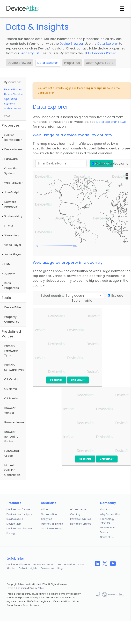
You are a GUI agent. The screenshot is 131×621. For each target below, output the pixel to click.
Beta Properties (11, 285)
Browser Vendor (10, 410)
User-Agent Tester (100, 63)
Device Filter (12, 307)
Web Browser (13, 183)
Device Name (13, 149)
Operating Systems (10, 101)
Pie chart (56, 380)
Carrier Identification (13, 137)
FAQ (7, 116)
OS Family (11, 398)
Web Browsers (12, 108)
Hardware (11, 159)
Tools (6, 297)
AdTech (45, 509)
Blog (60, 568)
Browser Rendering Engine (11, 436)
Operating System (11, 171)
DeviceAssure (14, 519)
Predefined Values (11, 334)
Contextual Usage (11, 453)
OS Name (10, 389)
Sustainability (13, 216)
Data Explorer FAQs (111, 122)
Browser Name (14, 422)
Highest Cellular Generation (12, 470)
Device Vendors (13, 94)
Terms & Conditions (17, 588)
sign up (101, 88)
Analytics (46, 519)
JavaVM (9, 274)
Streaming (11, 235)
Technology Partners (107, 520)
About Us (105, 509)
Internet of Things (52, 523)
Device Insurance (80, 523)
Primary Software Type (14, 367)
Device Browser (71, 43)
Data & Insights (28, 568)
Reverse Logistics (80, 519)
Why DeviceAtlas (110, 514)
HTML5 (8, 226)
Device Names (13, 89)
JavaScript (11, 192)
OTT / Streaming (51, 528)
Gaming (75, 514)
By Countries (12, 82)
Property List (30, 53)
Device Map (13, 523)
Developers (47, 568)
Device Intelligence (18, 564)
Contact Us (107, 537)
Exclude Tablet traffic (111, 163)
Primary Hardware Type (11, 350)
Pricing (10, 533)
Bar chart (78, 380)
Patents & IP (107, 527)
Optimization (49, 514)
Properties (72, 63)
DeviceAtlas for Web (18, 509)
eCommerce (78, 509)
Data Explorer (107, 43)
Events (104, 532)
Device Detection (43, 564)
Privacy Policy (37, 588)
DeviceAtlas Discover (19, 528)
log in (89, 88)
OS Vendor (11, 379)
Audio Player (12, 254)
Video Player (12, 245)
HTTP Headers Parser (100, 53)
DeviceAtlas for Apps (19, 514)
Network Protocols (11, 204)
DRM (7, 264)
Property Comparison (12, 319)
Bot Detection (66, 564)
